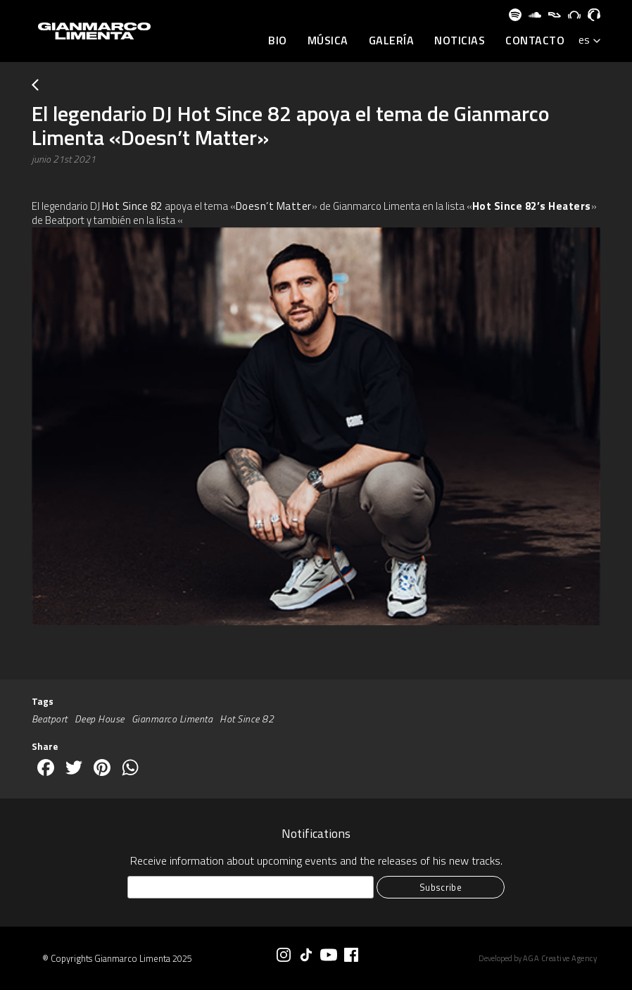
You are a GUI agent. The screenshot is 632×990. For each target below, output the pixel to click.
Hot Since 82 (132, 206)
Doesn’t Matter (274, 206)
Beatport (50, 718)
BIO (277, 41)
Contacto (534, 41)
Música (328, 41)
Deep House (100, 718)
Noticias (459, 41)
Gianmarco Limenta (172, 718)
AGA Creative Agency (560, 958)
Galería (392, 41)
